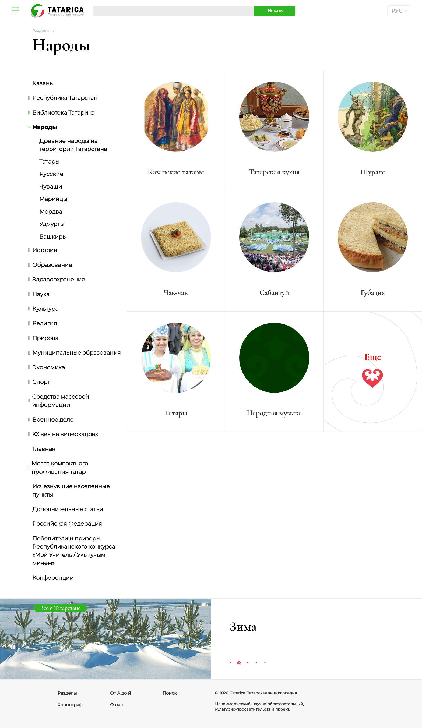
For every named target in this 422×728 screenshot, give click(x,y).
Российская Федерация (67, 523)
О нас (116, 704)
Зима (243, 626)
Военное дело (52, 419)
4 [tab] (256, 663)
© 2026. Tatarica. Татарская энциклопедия (256, 693)
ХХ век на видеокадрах (65, 433)
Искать (275, 10)
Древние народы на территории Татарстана (73, 144)
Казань (42, 83)
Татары (49, 161)
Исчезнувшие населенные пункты (71, 490)
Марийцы (53, 198)
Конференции (52, 577)
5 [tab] (265, 663)
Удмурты (51, 223)
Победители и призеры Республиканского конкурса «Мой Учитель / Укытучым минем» (73, 550)
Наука (41, 294)
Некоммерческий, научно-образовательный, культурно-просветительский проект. (259, 706)
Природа (45, 337)
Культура (45, 308)
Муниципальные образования (76, 352)
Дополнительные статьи (67, 509)
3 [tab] (248, 663)
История (44, 249)
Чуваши (50, 186)
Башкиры (53, 236)
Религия (44, 323)
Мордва (50, 211)
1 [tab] (230, 663)
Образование (52, 264)
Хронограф (70, 704)
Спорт (41, 381)
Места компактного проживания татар (60, 467)
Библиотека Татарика (63, 112)
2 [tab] (239, 663)
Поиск (170, 693)
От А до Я (120, 693)
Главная (43, 448)
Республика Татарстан (64, 97)
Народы (44, 126)
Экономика (48, 367)
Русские (51, 173)
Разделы (67, 693)
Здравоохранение (58, 279)
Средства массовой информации (60, 400)
